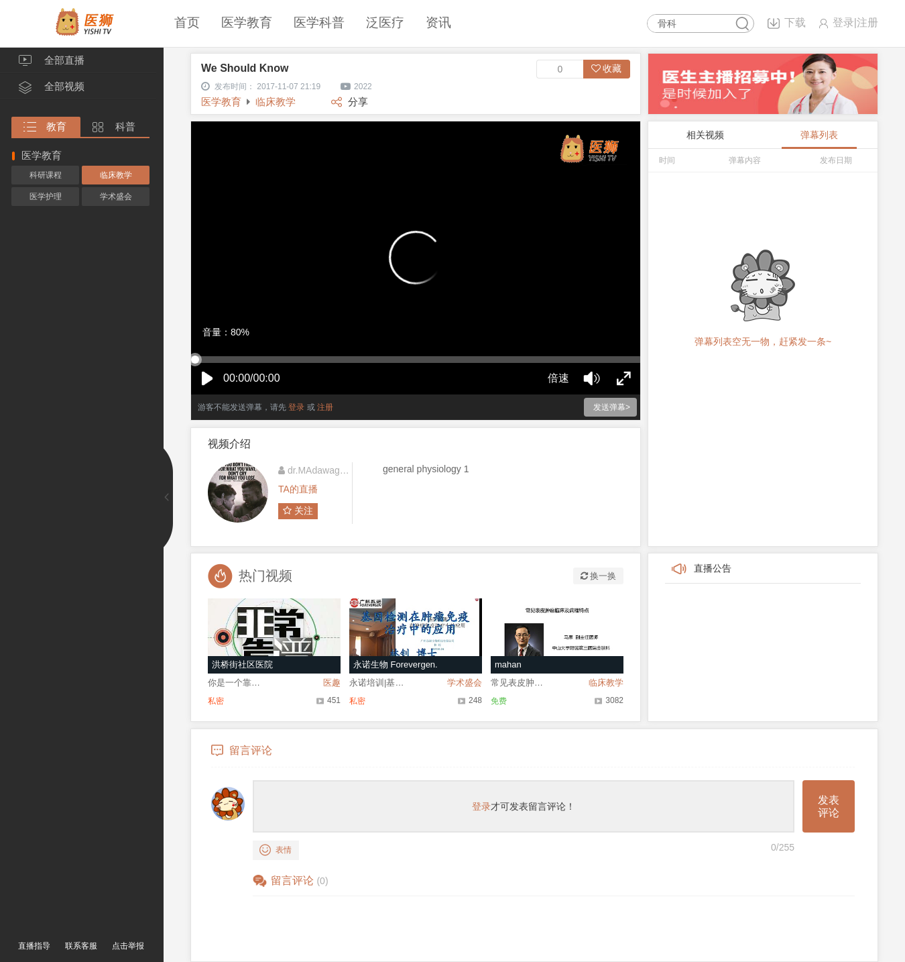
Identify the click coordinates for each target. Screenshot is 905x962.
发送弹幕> (611, 407)
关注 (298, 510)
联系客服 (81, 946)
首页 (187, 22)
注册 (867, 22)
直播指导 (34, 946)
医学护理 (45, 196)
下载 (795, 22)
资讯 (438, 22)
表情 (275, 850)
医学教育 (246, 22)
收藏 (606, 68)
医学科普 (319, 22)
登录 (843, 22)
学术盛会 (116, 196)
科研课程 (45, 175)
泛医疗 (385, 22)
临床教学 (116, 175)
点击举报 (128, 946)
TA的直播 (298, 489)
